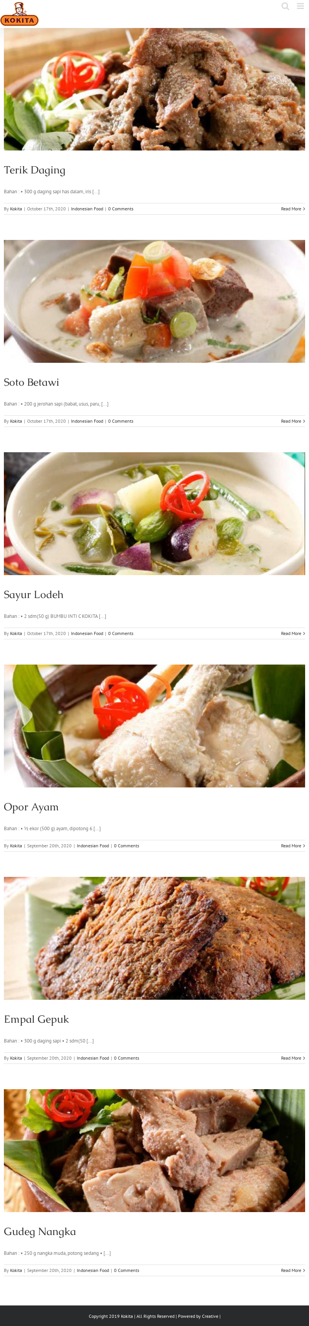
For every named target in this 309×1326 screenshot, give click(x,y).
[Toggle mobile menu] (301, 6)
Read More (291, 209)
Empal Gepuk (36, 1019)
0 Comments (120, 209)
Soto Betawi (31, 382)
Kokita (16, 209)
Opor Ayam (31, 806)
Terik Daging (35, 170)
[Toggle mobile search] (285, 6)
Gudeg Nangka (40, 1231)
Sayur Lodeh (34, 594)
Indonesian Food (87, 209)
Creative (210, 1316)
